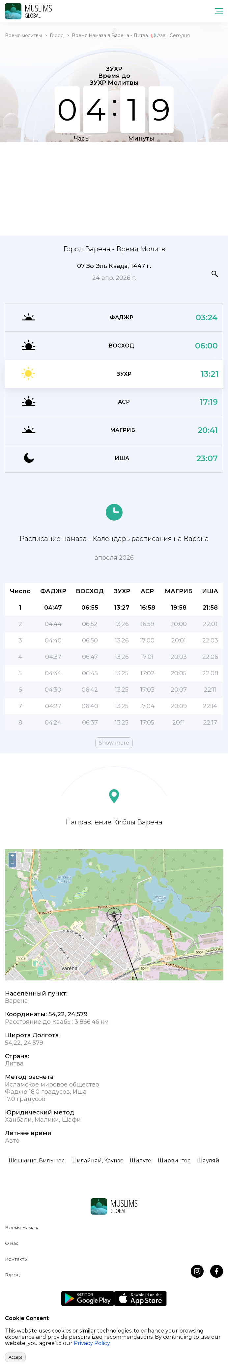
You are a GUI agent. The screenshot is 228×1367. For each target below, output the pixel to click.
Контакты (16, 1259)
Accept (15, 1357)
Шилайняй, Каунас (97, 1160)
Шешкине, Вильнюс (37, 1160)
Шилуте (140, 1160)
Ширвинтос (174, 1160)
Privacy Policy (92, 1343)
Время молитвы (23, 35)
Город (57, 35)
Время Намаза (22, 1227)
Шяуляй (208, 1160)
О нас (11, 1243)
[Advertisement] (114, 188)
